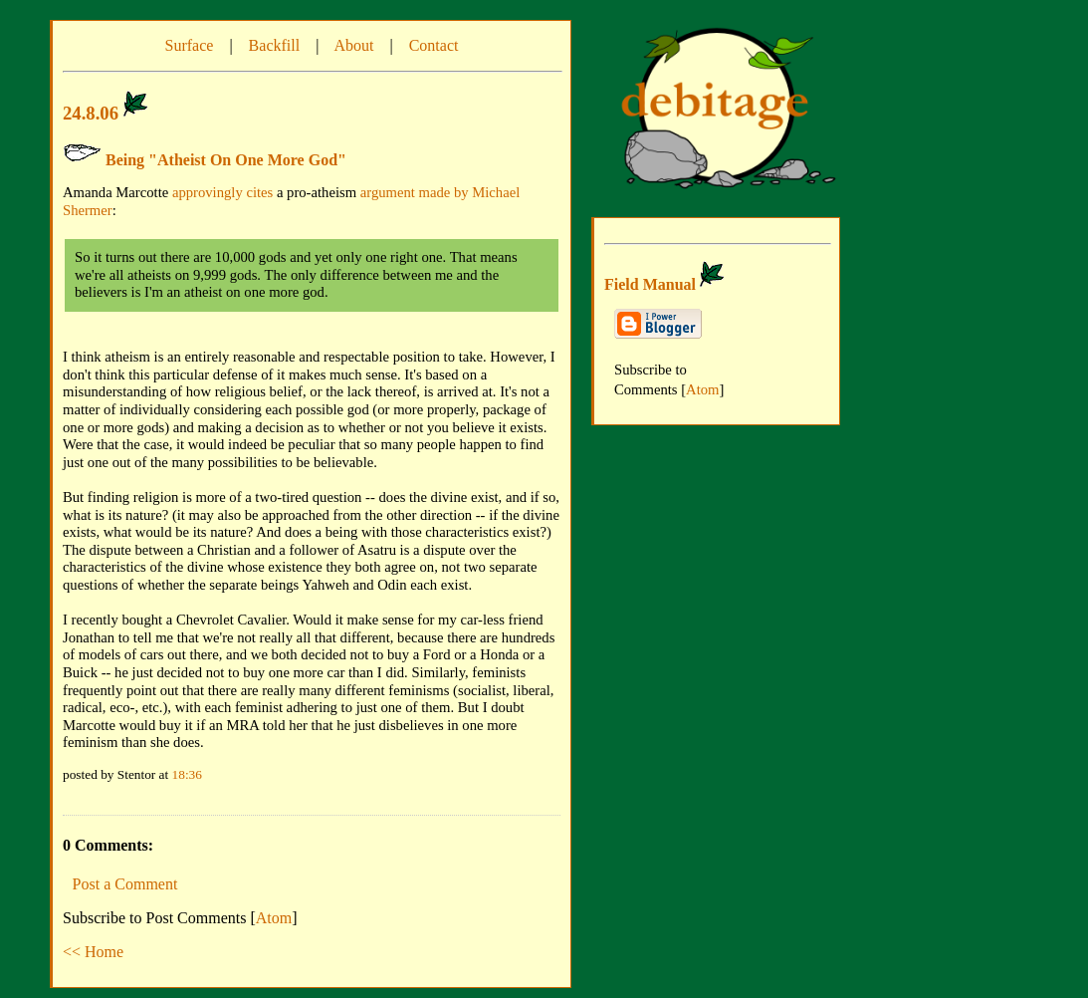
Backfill (275, 45)
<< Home (93, 951)
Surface (189, 45)
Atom (274, 917)
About (353, 45)
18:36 (187, 774)
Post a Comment (125, 883)
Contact (434, 45)
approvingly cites (222, 192)
